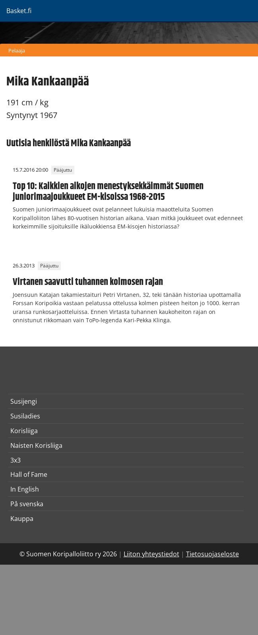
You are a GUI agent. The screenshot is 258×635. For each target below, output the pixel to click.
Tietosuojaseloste (212, 554)
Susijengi (23, 401)
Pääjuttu (63, 169)
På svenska (26, 503)
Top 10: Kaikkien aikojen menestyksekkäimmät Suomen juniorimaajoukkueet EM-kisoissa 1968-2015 (108, 191)
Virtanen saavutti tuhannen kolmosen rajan (88, 282)
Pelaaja (16, 50)
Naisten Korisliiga (36, 445)
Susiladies (25, 416)
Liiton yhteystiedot (151, 554)
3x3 (15, 460)
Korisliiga (24, 430)
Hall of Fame (28, 474)
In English (24, 489)
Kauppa (21, 518)
